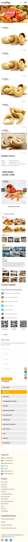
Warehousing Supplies (6, 525)
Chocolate (5, 405)
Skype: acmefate (7, 309)
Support (13, 536)
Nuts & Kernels (6, 429)
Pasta (4, 433)
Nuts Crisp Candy (7, 415)
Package (3, 522)
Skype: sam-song (7, 305)
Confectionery (6, 419)
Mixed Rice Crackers (14, 206)
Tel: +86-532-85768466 (9, 317)
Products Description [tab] (9, 214)
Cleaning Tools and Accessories (8, 528)
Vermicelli (5, 438)
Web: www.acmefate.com (9, 313)
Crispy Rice (19, 15)
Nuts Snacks (6, 396)
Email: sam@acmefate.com (9, 301)
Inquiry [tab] (5, 334)
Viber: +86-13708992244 (9, 297)
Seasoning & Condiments (9, 424)
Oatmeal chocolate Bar (8, 410)
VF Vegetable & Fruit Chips (10, 401)
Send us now (6, 379)
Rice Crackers (6, 387)
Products (12, 15)
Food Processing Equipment (8, 519)
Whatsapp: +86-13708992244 (10, 293)
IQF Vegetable (6, 442)
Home (7, 15)
